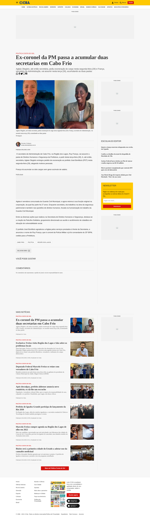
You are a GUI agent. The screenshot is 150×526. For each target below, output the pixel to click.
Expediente (64, 514)
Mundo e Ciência (91, 7)
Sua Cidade (101, 7)
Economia (75, 7)
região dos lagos (44, 242)
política (31, 242)
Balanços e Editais (39, 493)
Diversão (53, 7)
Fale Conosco (73, 514)
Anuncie (81, 514)
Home (23, 7)
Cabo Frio (20, 242)
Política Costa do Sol (25, 53)
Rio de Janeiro (43, 7)
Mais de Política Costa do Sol (55, 468)
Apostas (109, 7)
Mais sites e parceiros (121, 7)
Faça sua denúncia (40, 496)
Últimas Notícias (32, 7)
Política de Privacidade (37, 500)
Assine (131, 2)
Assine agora (73, 495)
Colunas (68, 7)
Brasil (82, 7)
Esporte (60, 7)
